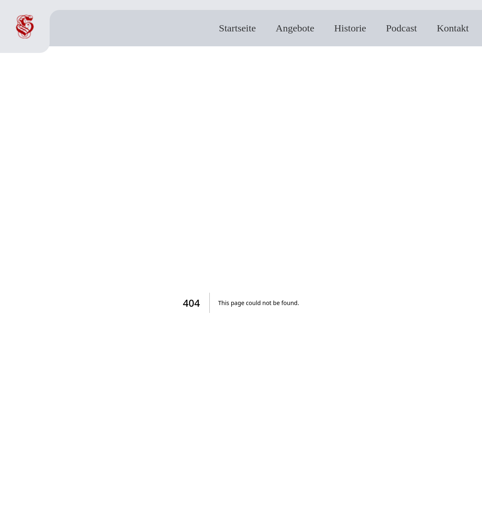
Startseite (237, 28)
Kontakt (453, 28)
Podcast (401, 28)
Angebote (295, 28)
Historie (350, 28)
